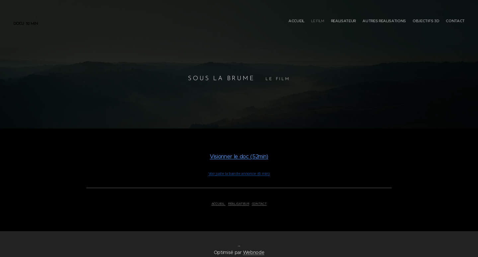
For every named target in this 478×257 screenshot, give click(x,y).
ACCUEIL (218, 204)
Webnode (254, 252)
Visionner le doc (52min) (239, 156)
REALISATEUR (238, 204)
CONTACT (259, 204)
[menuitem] (432, 21)
